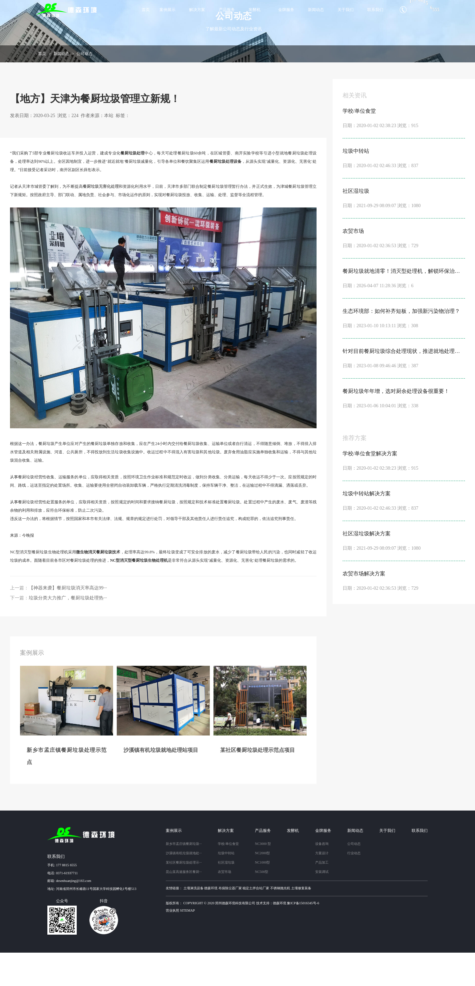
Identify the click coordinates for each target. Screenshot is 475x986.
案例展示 (167, 9)
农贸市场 (224, 905)
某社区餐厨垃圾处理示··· (184, 896)
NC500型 (261, 905)
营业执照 (172, 944)
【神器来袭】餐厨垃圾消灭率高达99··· (68, 621)
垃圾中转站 (226, 886)
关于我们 (346, 9)
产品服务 (227, 9)
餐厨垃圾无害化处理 (101, 220)
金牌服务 (286, 9)
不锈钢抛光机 (280, 921)
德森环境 (210, 921)
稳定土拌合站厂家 (256, 921)
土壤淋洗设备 (193, 921)
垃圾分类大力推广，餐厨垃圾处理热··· (68, 631)
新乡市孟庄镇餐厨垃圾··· (184, 877)
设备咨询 (322, 877)
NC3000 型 (263, 877)
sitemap (187, 944)
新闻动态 (316, 9)
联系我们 (375, 9)
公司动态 (84, 87)
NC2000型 (262, 886)
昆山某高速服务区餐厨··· (184, 905)
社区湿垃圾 (226, 896)
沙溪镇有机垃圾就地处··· (184, 886)
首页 (146, 9)
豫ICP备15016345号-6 (303, 936)
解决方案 (197, 9)
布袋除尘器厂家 (230, 921)
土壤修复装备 (301, 921)
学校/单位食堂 (228, 877)
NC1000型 (262, 896)
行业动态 (354, 886)
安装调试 (322, 905)
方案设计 (322, 886)
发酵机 (255, 9)
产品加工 (322, 896)
